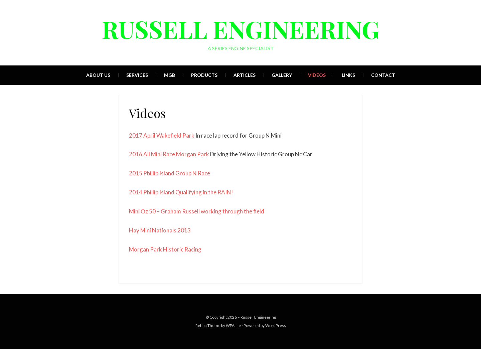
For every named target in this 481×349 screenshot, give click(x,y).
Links (348, 75)
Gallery (282, 75)
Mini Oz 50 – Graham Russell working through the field (196, 211)
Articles (244, 75)
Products (204, 75)
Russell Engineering (240, 29)
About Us (98, 75)
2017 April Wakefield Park (161, 135)
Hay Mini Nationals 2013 (160, 230)
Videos (317, 75)
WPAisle (233, 325)
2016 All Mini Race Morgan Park (169, 154)
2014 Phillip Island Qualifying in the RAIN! (181, 192)
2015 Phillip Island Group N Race (169, 173)
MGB (169, 75)
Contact (383, 75)
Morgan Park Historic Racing (165, 249)
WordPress (275, 325)
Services (137, 75)
